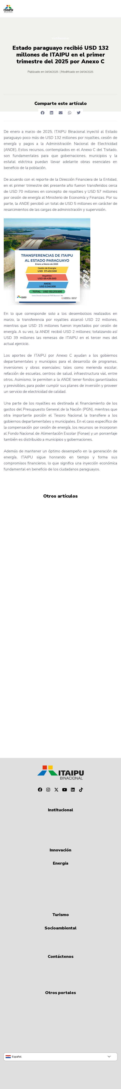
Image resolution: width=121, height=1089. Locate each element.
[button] (42, 113)
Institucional (60, 38)
